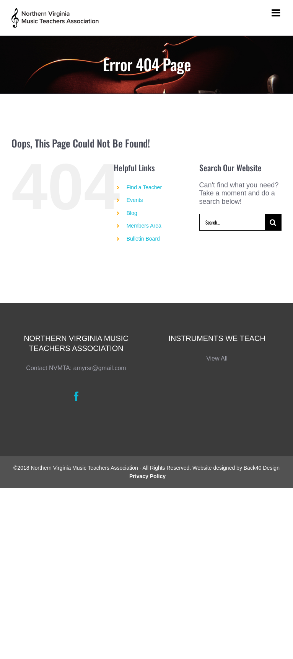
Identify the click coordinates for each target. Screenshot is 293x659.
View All (217, 358)
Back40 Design (262, 468)
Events (135, 200)
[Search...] (232, 222)
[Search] (273, 222)
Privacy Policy (147, 476)
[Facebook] (76, 396)
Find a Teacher (144, 187)
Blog (132, 213)
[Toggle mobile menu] (277, 13)
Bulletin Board (143, 239)
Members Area (144, 226)
